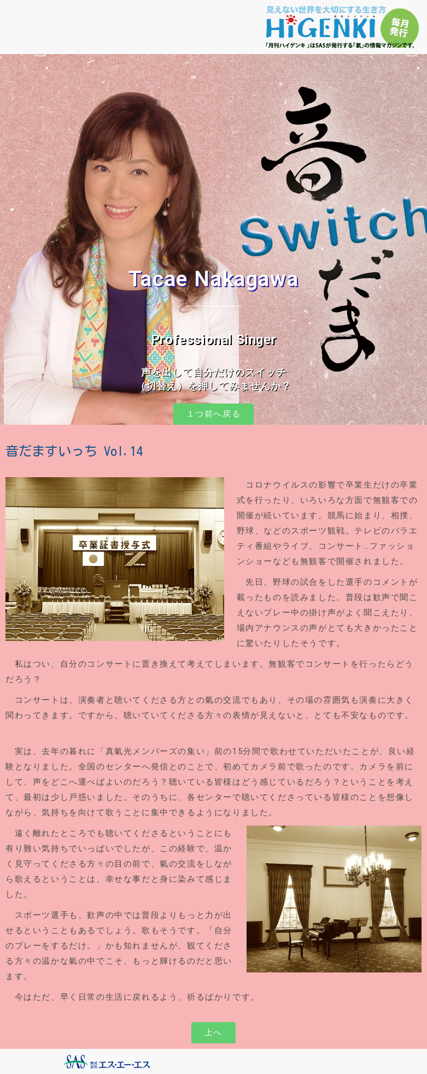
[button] (213, 414)
